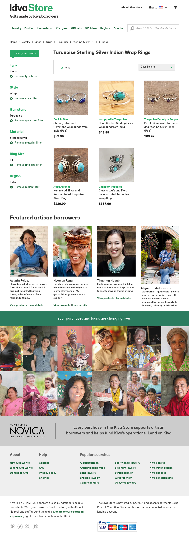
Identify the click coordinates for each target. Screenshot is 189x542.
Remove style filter (24, 98)
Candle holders (89, 482)
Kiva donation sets (161, 478)
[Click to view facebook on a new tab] (36, 526)
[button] (132, 29)
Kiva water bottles (161, 468)
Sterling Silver (18, 138)
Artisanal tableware (92, 468)
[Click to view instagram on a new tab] (29, 526)
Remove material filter (26, 142)
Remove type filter (23, 76)
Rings (13, 71)
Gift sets (76, 28)
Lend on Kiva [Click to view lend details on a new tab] (160, 433)
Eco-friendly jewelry (127, 463)
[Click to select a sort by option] (157, 67)
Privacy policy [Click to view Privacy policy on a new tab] (47, 473)
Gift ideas (91, 28)
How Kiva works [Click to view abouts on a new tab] (20, 463)
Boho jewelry (88, 473)
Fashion (29, 28)
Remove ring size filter (26, 165)
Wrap (13, 93)
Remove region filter (24, 187)
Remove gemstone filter (27, 120)
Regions (105, 28)
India (13, 182)
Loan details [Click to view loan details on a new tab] (36, 305)
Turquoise (16, 115)
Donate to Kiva (19, 473)
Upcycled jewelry (125, 482)
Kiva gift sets (158, 473)
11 (11, 160)
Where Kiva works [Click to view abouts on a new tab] (21, 468)
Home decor (45, 28)
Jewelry (16, 28)
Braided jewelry (90, 478)
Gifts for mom (123, 478)
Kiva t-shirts (157, 463)
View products (18, 305)
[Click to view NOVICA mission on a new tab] (27, 431)
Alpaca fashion (89, 463)
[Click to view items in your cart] (175, 8)
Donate (118, 28)
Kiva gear (62, 28)
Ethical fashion (124, 473)
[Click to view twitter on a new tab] (21, 526)
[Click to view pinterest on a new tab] (13, 526)
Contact (44, 463)
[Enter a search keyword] (153, 28)
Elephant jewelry (125, 468)
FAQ (41, 468)
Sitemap (44, 478)
